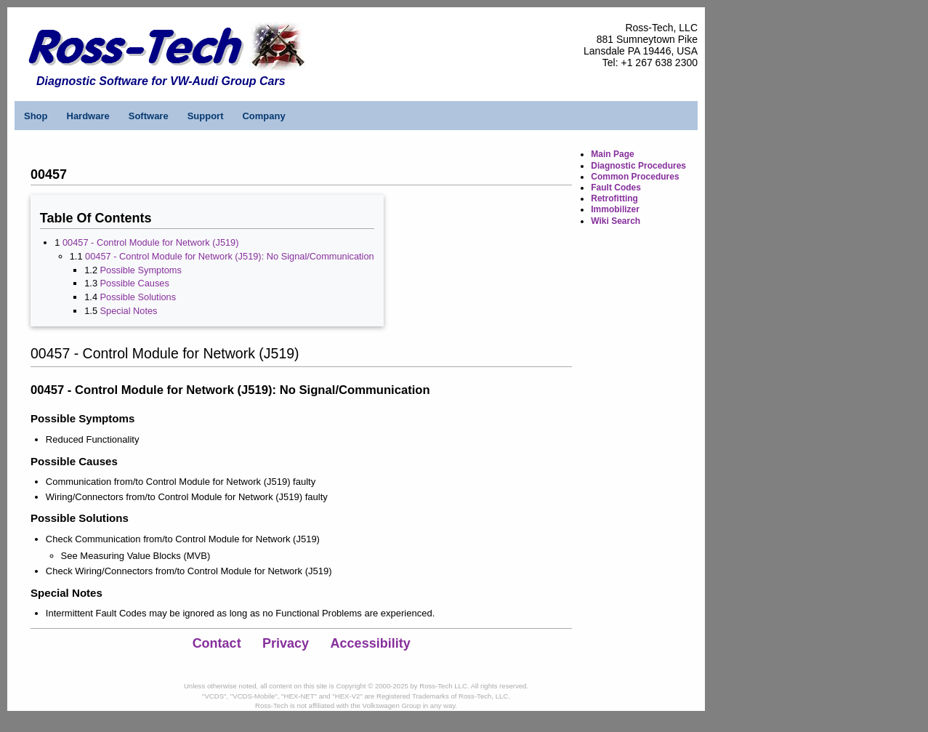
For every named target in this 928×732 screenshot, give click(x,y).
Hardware (88, 115)
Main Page (612, 154)
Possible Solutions (138, 296)
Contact (217, 643)
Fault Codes (616, 187)
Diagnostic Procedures (638, 166)
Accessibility (371, 643)
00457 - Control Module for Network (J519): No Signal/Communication (229, 256)
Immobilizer (615, 209)
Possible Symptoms (141, 270)
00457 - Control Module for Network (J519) (150, 242)
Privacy (285, 643)
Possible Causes (134, 283)
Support (205, 115)
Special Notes (129, 310)
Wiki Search (615, 221)
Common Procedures (635, 177)
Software (149, 115)
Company (263, 115)
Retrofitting (614, 198)
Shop (36, 115)
